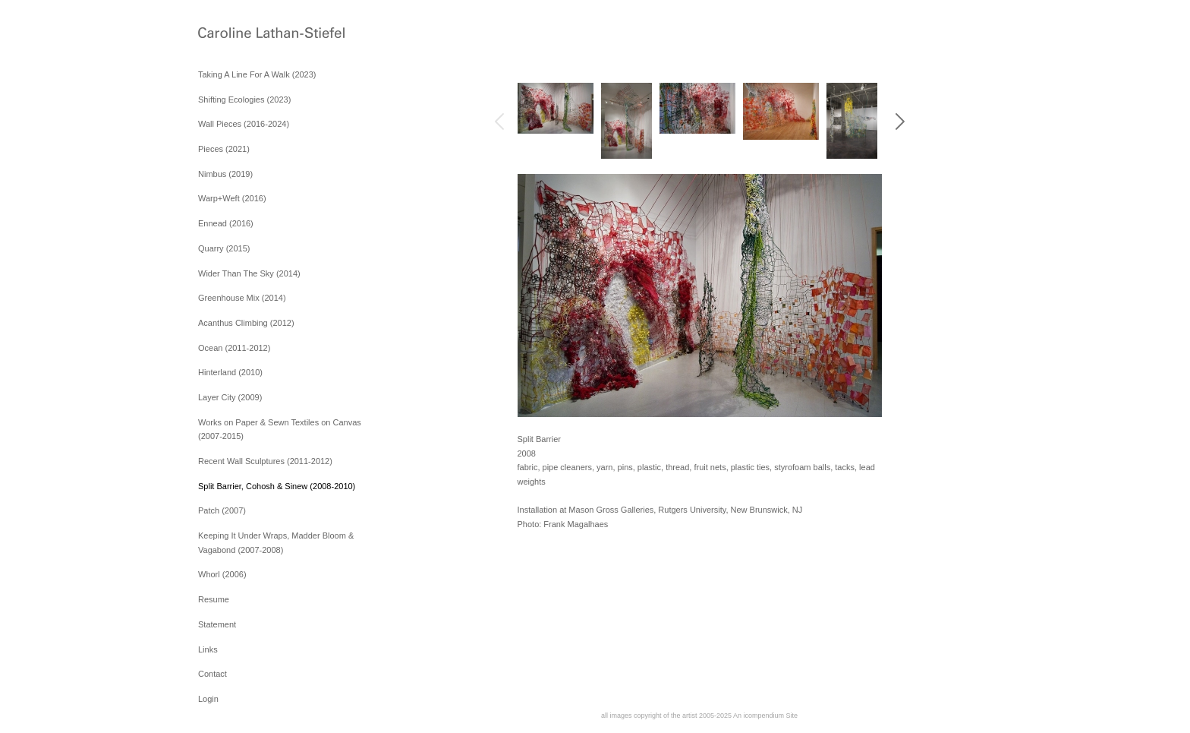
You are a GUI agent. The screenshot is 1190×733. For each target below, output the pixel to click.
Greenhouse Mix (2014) (242, 297)
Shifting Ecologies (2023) (244, 99)
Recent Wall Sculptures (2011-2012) (265, 461)
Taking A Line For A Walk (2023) (257, 74)
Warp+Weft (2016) (232, 198)
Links (208, 649)
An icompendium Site (765, 715)
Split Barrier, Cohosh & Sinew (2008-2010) (276, 486)
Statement (217, 624)
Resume (213, 599)
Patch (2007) (222, 510)
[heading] (236, 34)
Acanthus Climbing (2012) (246, 322)
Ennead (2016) (225, 223)
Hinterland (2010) (230, 372)
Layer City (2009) (230, 397)
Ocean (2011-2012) (234, 347)
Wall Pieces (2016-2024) (243, 123)
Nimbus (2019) (225, 174)
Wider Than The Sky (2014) (249, 273)
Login (208, 698)
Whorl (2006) (222, 574)
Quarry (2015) (224, 248)
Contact (212, 673)
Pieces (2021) (224, 148)
